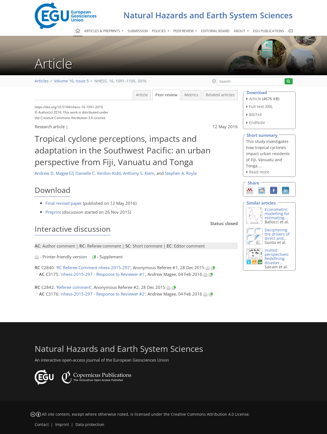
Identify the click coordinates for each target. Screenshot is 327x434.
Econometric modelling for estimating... (277, 213)
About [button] (240, 31)
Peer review (166, 94)
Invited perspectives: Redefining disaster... (277, 256)
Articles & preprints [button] (102, 31)
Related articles (220, 94)
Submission (138, 31)
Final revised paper (63, 203)
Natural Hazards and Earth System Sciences (208, 15)
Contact (42, 424)
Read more (259, 172)
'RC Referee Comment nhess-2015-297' (93, 267)
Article (142, 94)
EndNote (257, 122)
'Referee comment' (74, 287)
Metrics (191, 94)
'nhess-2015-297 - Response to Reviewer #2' (102, 294)
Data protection (89, 424)
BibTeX (255, 114)
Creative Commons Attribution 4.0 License (210, 414)
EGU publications (268, 31)
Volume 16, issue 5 (71, 81)
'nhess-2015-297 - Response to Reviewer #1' (102, 274)
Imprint (62, 424)
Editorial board (215, 31)
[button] (214, 81)
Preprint (53, 212)
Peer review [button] (183, 31)
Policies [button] (159, 31)
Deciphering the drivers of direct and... (277, 234)
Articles (42, 81)
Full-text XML (261, 106)
